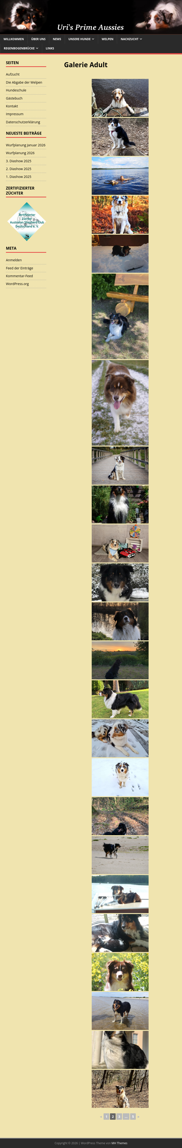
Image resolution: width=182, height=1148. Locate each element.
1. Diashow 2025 (18, 176)
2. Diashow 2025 (18, 169)
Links (50, 48)
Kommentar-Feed (19, 276)
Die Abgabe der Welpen (24, 82)
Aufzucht (13, 74)
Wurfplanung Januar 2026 (26, 145)
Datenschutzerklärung (23, 122)
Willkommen (14, 39)
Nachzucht (129, 39)
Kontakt (12, 106)
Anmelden (14, 260)
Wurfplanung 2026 (20, 153)
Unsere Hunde (79, 39)
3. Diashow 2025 (18, 161)
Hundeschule (16, 90)
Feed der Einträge (19, 268)
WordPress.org (17, 283)
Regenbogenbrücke (19, 48)
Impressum (14, 114)
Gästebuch (14, 98)
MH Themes (119, 1143)
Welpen (107, 39)
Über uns (38, 39)
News (57, 39)
